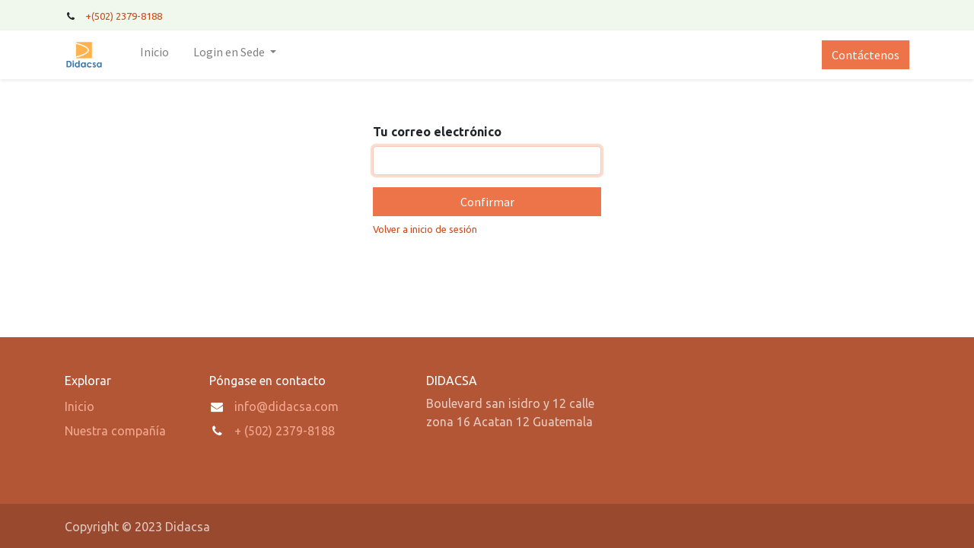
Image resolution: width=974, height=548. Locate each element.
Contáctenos (865, 54)
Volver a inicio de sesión (425, 229)
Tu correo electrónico (437, 132)
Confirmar (487, 201)
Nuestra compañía (115, 431)
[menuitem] (154, 54)
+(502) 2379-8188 (124, 16)
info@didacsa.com (286, 406)
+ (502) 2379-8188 (284, 431)
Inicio (79, 406)
